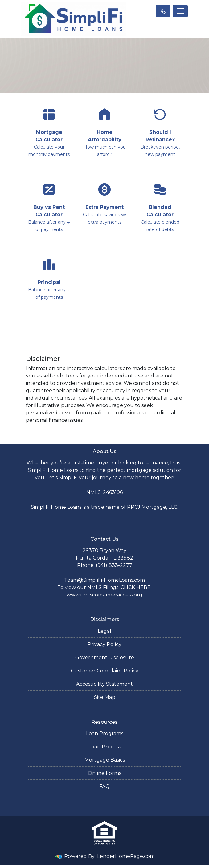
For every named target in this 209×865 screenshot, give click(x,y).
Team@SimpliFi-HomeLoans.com (104, 580)
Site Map (104, 697)
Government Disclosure (104, 657)
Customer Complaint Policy (104, 671)
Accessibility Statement (104, 684)
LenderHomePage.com (126, 856)
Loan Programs (104, 733)
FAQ (104, 786)
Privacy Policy (104, 644)
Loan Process (104, 747)
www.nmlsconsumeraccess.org (104, 595)
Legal (104, 631)
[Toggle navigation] (180, 11)
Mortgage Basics (104, 760)
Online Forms (104, 773)
